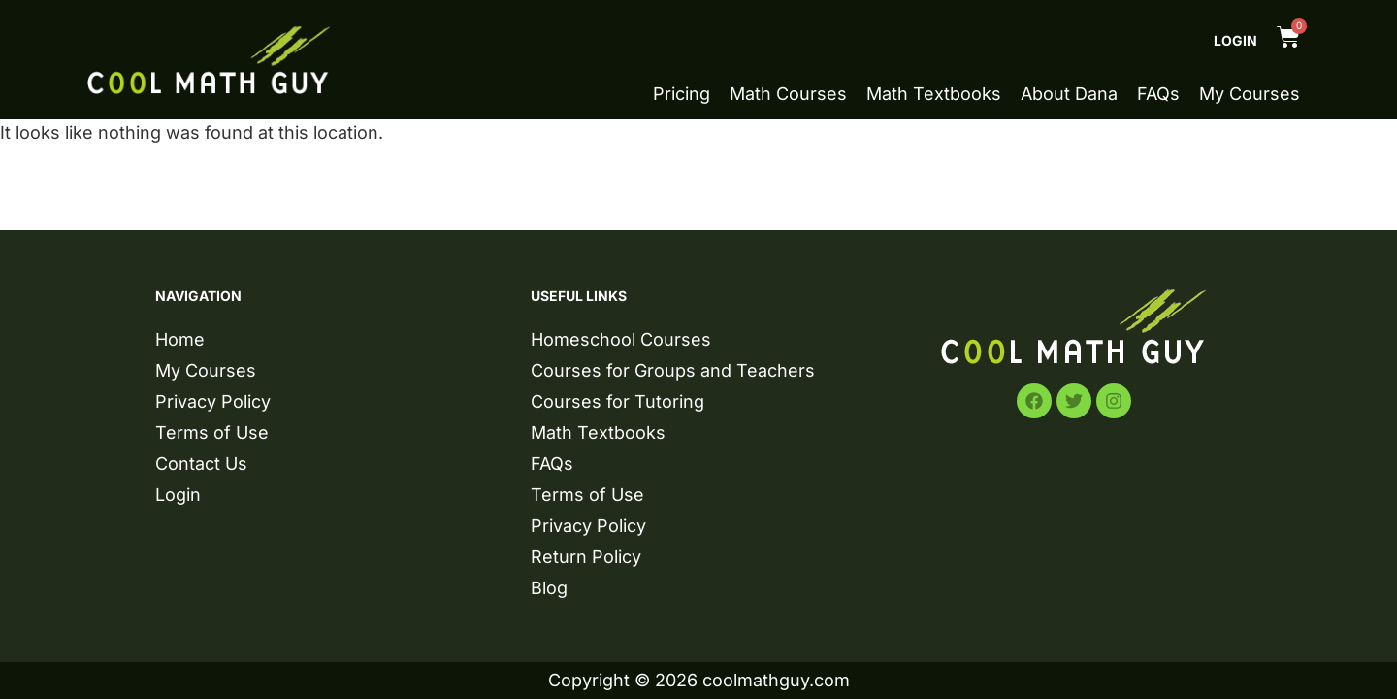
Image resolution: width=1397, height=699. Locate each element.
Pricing (681, 94)
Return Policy (586, 557)
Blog (549, 588)
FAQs (1158, 94)
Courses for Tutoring (617, 401)
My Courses (1249, 94)
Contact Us (201, 463)
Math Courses (788, 94)
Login (1235, 40)
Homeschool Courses (621, 339)
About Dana (1069, 94)
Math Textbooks (933, 94)
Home (180, 339)
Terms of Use (212, 432)
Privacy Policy (213, 401)
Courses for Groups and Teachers (673, 370)
